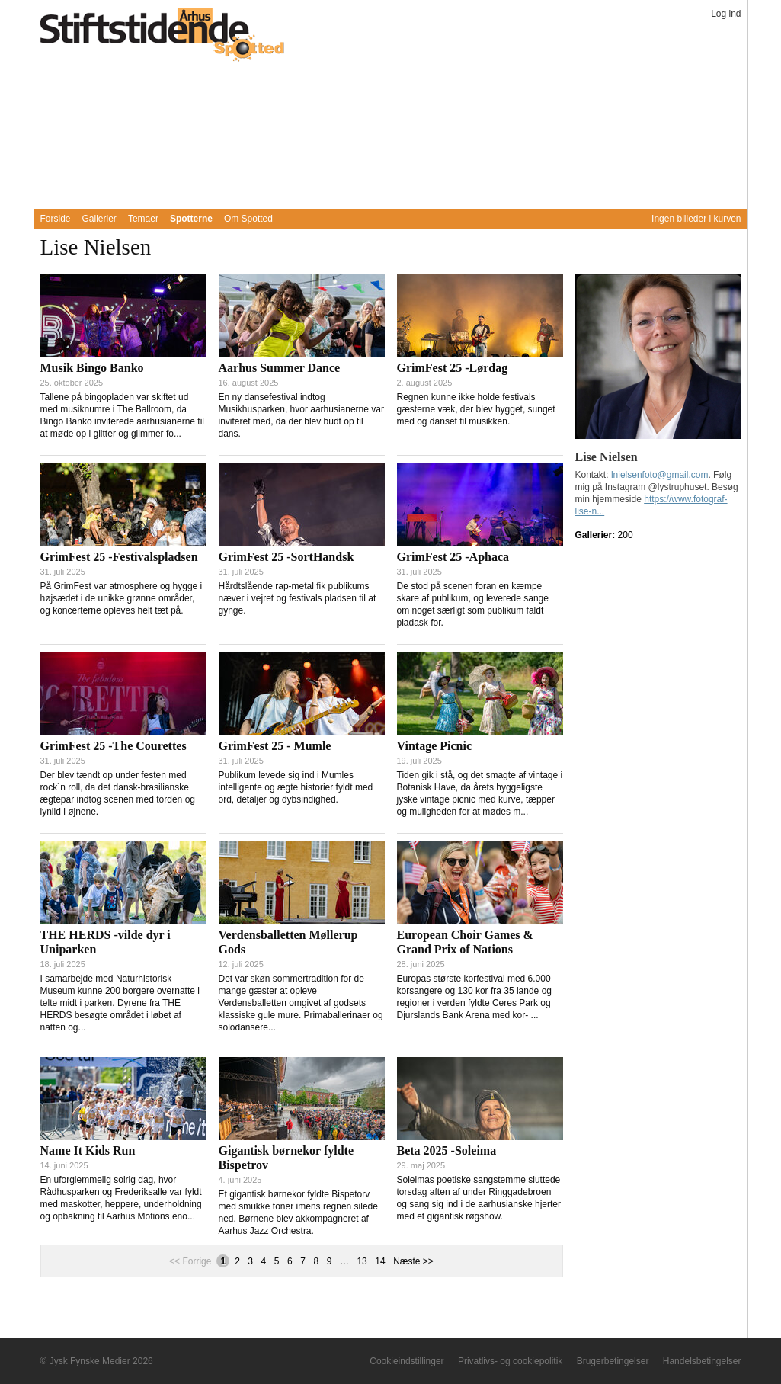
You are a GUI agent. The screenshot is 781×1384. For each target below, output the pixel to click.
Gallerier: (596, 535)
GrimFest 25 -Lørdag (452, 367)
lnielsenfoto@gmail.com (660, 474)
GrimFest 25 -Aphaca (453, 556)
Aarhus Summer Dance (280, 367)
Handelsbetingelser (702, 1361)
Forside (55, 218)
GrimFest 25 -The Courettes (113, 745)
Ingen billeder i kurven (696, 218)
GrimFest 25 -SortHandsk (286, 556)
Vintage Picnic (434, 745)
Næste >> (413, 1261)
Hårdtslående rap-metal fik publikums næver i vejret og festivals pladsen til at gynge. (297, 598)
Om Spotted (248, 218)
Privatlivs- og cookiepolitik (510, 1361)
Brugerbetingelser (613, 1361)
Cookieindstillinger (406, 1361)
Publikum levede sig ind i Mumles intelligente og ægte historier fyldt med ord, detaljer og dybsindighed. (296, 787)
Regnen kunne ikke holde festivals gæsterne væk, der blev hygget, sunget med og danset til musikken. (476, 409)
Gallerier (99, 218)
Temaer (143, 218)
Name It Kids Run (88, 1150)
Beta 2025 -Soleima (447, 1150)
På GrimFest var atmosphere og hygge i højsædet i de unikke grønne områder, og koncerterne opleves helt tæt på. (121, 598)
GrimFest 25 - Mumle (275, 745)
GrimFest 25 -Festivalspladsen (119, 556)
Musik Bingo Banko (92, 367)
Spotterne (191, 218)
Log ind (726, 13)
